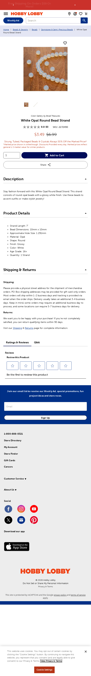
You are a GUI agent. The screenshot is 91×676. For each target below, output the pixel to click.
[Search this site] (84, 20)
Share (45, 164)
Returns (29, 328)
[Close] (85, 651)
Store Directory (12, 440)
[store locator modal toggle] (69, 13)
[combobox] (53, 20)
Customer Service (14, 478)
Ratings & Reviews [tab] (17, 342)
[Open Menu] (5, 13)
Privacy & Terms (45, 586)
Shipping (17, 328)
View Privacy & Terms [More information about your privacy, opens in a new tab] (51, 661)
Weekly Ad (13, 20)
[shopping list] (80, 13)
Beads (34, 29)
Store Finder (11, 453)
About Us (9, 489)
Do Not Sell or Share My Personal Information (45, 583)
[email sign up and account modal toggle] (75, 13)
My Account (10, 447)
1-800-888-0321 (13, 433)
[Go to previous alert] (13, 4)
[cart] (86, 13)
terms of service (78, 595)
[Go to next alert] (75, 4)
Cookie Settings (44, 670)
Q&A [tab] (37, 342)
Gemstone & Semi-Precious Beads (57, 29)
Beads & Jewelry (20, 29)
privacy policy (60, 595)
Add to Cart (54, 155)
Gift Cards (9, 460)
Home (6, 29)
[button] (45, 179)
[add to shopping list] (65, 43)
